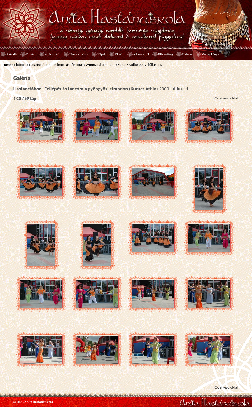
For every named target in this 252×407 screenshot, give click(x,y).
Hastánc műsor (78, 54)
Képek (101, 54)
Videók (119, 54)
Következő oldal (226, 98)
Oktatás (31, 54)
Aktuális (11, 54)
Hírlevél (187, 54)
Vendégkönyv (210, 54)
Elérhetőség (165, 54)
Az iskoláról (52, 54)
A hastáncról (141, 54)
